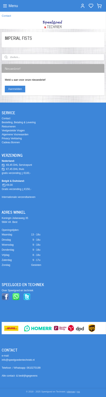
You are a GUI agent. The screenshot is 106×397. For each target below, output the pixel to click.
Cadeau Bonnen (11, 142)
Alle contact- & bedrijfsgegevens (19, 375)
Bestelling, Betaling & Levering (19, 122)
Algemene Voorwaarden (15, 134)
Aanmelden (15, 88)
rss (78, 391)
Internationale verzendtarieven (18, 197)
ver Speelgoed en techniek (18, 290)
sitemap (71, 391)
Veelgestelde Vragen (13, 130)
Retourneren (9, 126)
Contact (6, 15)
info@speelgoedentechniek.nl (18, 359)
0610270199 (34, 367)
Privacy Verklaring (12, 138)
